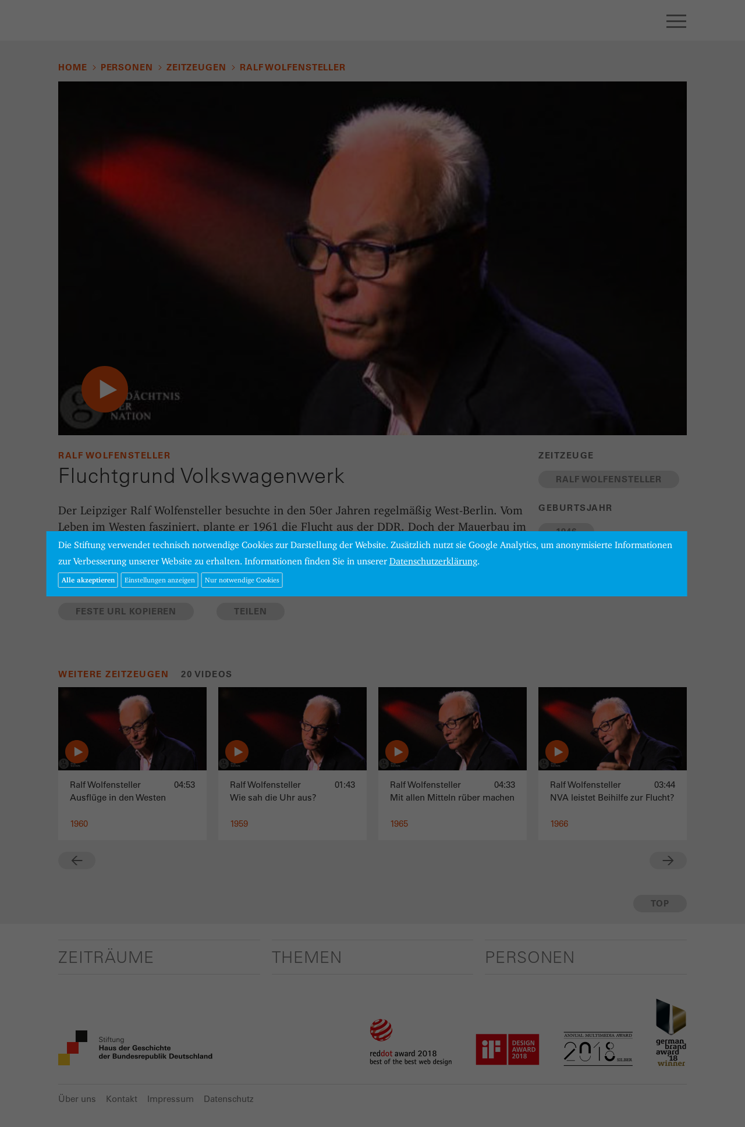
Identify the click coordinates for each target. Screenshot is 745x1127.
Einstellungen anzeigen (160, 579)
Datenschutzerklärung (433, 561)
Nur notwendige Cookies (242, 579)
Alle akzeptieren (88, 579)
